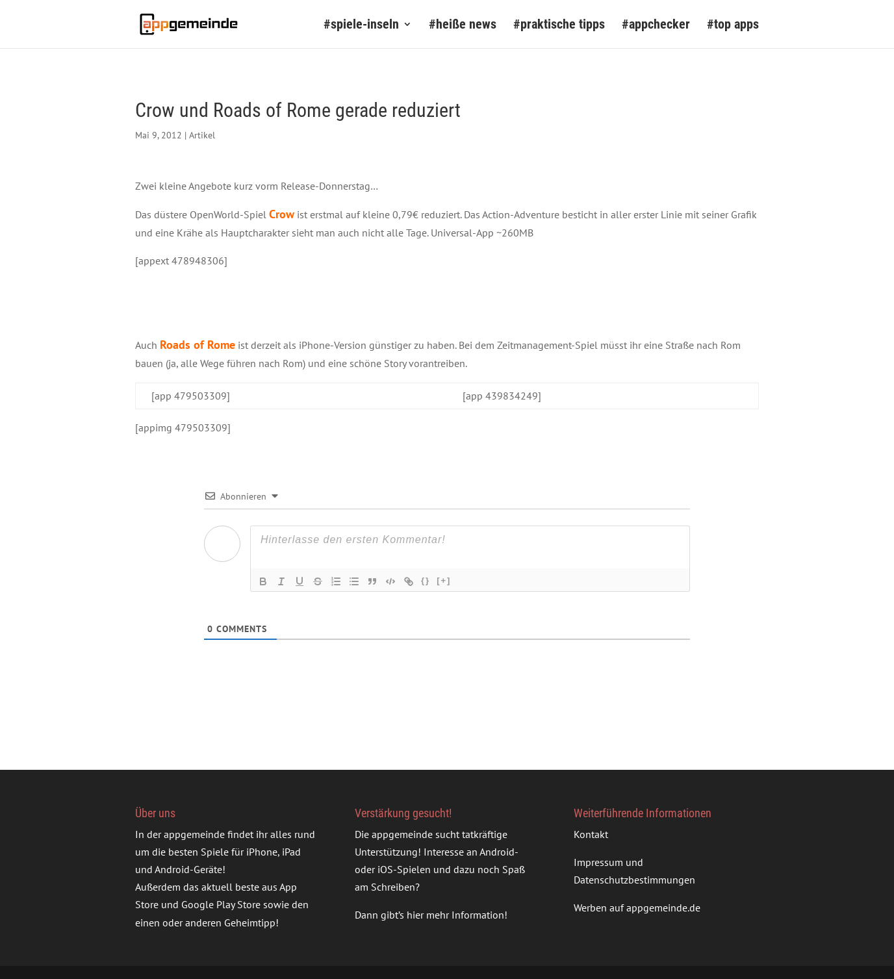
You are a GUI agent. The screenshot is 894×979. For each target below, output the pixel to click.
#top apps (733, 25)
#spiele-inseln (361, 25)
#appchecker (656, 25)
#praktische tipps (559, 25)
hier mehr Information (455, 914)
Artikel (202, 135)
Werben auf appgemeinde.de (637, 907)
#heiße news (462, 25)
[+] (444, 580)
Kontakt (591, 834)
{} (425, 580)
